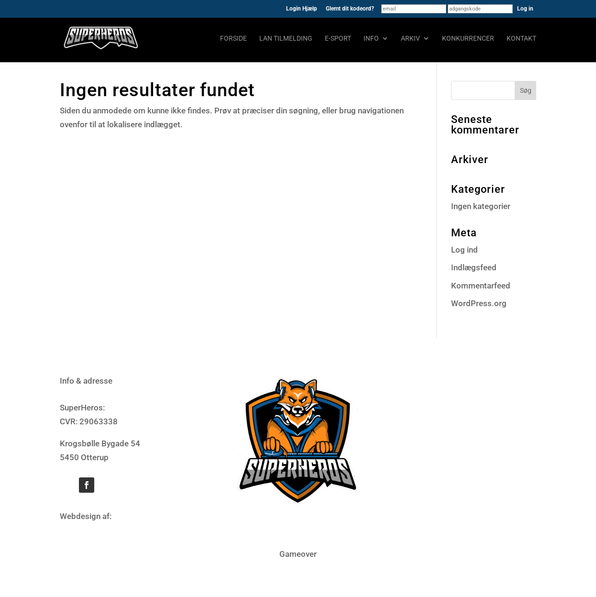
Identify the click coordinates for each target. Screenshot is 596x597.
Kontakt (521, 38)
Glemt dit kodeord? (350, 9)
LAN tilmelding (285, 38)
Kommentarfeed (480, 285)
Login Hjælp (301, 9)
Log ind (464, 249)
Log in (525, 8)
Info (371, 38)
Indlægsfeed (474, 267)
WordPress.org (479, 303)
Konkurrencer (468, 38)
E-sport (338, 38)
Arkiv (410, 38)
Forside (233, 38)
